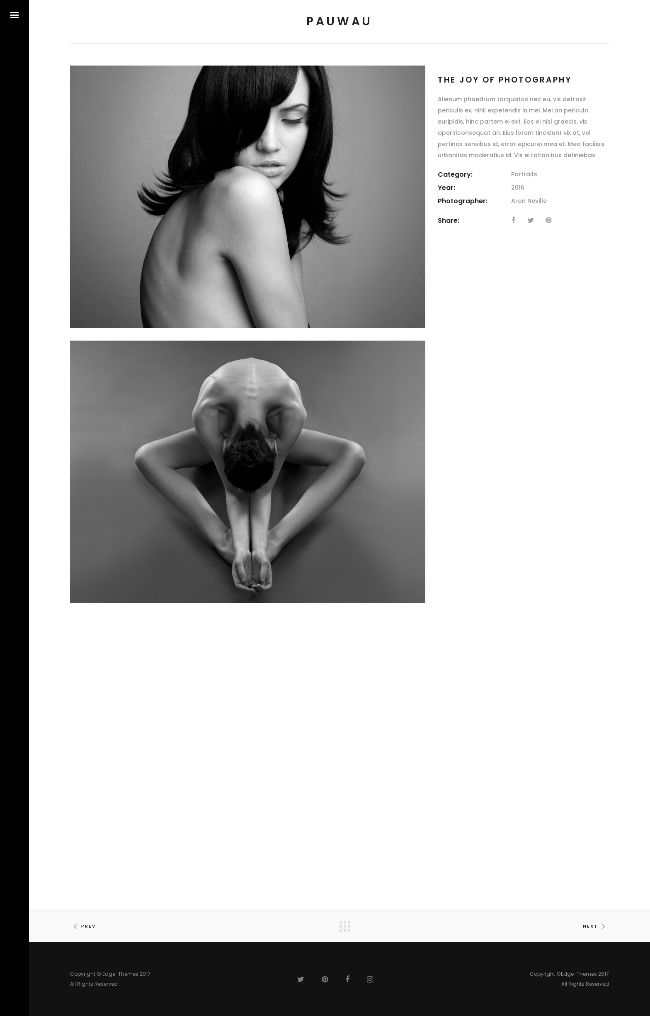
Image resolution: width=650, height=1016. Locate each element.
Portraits (524, 174)
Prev (83, 926)
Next (596, 926)
